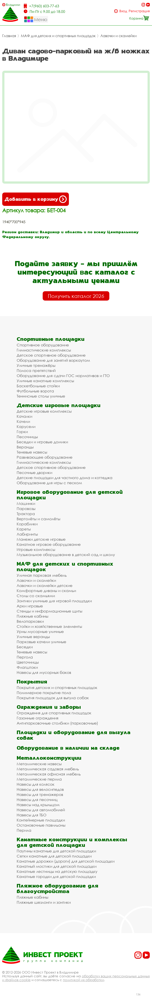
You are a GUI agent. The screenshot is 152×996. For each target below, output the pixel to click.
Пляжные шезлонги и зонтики (44, 902)
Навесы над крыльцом (38, 805)
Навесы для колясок (35, 784)
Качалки (24, 416)
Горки (22, 432)
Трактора (26, 514)
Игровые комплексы (36, 549)
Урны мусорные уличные (40, 631)
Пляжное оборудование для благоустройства (57, 888)
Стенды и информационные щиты (49, 611)
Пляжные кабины (32, 616)
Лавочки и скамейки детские (44, 585)
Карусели (26, 426)
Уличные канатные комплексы (45, 381)
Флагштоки (27, 667)
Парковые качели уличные (41, 642)
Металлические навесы (39, 764)
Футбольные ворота (35, 391)
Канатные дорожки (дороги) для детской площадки (65, 861)
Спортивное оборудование (43, 345)
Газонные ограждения (37, 718)
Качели (23, 421)
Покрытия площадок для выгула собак (53, 698)
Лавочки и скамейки (118, 36)
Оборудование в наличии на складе (68, 748)
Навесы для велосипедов (40, 789)
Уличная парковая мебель (42, 575)
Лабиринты (27, 534)
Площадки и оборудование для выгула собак (73, 735)
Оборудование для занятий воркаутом (53, 360)
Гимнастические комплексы (44, 350)
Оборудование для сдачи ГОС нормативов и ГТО (63, 376)
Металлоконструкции (49, 758)
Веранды (25, 447)
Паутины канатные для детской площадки (56, 851)
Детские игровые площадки (58, 405)
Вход (123, 11)
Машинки (26, 503)
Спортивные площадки (50, 339)
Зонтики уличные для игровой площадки (54, 601)
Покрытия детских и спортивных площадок (57, 687)
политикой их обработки (83, 980)
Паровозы (26, 508)
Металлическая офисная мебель (49, 774)
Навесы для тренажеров (40, 794)
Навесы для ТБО (31, 815)
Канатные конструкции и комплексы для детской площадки (72, 842)
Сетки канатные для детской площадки (54, 856)
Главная (9, 36)
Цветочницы (28, 662)
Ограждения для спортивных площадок (54, 713)
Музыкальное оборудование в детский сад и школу (66, 554)
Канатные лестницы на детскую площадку (57, 871)
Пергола (25, 657)
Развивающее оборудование (44, 457)
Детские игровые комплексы (44, 411)
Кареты (24, 529)
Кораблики (27, 524)
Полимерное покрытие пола (44, 693)
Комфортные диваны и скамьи (46, 590)
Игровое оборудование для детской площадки (70, 494)
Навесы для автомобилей (41, 810)
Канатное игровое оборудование (49, 544)
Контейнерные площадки (41, 820)
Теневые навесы (32, 452)
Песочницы (27, 437)
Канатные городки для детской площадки (56, 876)
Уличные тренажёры (36, 365)
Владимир (13, 4)
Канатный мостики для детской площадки (56, 866)
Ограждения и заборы (49, 707)
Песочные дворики (34, 472)
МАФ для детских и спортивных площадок (58, 36)
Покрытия (32, 681)
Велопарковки (30, 621)
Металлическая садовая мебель (48, 769)
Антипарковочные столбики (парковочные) (57, 723)
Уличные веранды (33, 637)
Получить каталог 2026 (76, 296)
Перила (24, 830)
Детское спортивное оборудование (51, 355)
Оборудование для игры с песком (49, 483)
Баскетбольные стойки (38, 386)
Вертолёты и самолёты (38, 519)
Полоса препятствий (36, 370)
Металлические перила (39, 779)
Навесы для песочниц (37, 799)
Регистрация (139, 11)
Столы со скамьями (36, 596)
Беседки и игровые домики (42, 442)
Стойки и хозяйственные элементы (49, 626)
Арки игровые (30, 606)
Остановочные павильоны (41, 825)
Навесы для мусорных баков (44, 672)
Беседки (25, 647)
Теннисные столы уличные (41, 396)
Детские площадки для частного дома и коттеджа (64, 478)
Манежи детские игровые (41, 539)
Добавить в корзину (35, 199)
